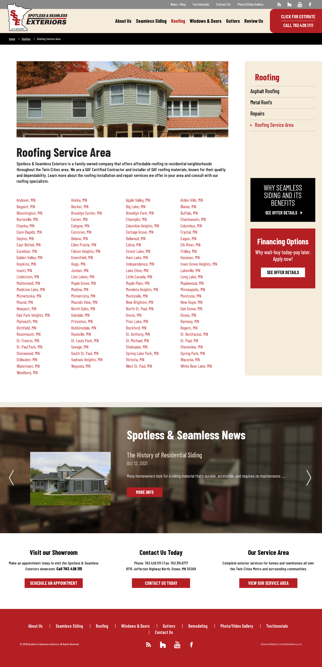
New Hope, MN (191, 302)
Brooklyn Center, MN (86, 213)
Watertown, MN (28, 366)
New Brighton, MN (139, 302)
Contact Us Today (161, 583)
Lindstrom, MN (28, 276)
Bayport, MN (26, 206)
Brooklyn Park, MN (140, 213)
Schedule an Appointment (53, 583)
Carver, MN (79, 219)
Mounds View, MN (84, 302)
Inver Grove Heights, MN (198, 263)
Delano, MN (79, 238)
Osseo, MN (188, 315)
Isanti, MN (24, 270)
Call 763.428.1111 (298, 25)
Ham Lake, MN (137, 257)
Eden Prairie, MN (83, 244)
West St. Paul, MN (139, 366)
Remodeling (198, 626)
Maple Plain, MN (138, 283)
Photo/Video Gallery (250, 4)
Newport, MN (26, 308)
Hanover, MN (190, 257)
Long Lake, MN (191, 276)
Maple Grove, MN (83, 283)
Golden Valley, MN (29, 257)
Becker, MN (80, 206)
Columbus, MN (191, 225)
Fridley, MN (188, 251)
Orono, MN (134, 315)
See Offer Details (283, 212)
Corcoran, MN (81, 232)
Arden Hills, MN (191, 200)
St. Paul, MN (189, 340)
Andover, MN (26, 200)
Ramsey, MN (189, 321)
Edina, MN (133, 244)
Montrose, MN (190, 295)
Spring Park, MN (192, 353)
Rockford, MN (136, 327)
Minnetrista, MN (83, 295)
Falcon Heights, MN (85, 251)
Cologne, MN (80, 225)
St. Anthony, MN (138, 334)
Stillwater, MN (27, 359)
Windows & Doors (206, 21)
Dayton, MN (25, 238)
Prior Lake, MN (137, 321)
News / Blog (178, 4)
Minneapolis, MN (192, 289)
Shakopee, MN (137, 346)
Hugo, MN (78, 263)
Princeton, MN (82, 321)
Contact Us (223, 4)
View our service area (268, 583)
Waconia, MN (190, 359)
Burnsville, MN (27, 219)
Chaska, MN (25, 225)
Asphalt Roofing (264, 91)
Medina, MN (80, 289)
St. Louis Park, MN (85, 340)
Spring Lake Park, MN (142, 353)
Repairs (257, 113)
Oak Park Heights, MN (33, 315)
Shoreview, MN (191, 346)
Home (12, 39)
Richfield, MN (26, 327)
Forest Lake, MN (138, 251)
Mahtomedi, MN (28, 283)
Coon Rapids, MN (29, 232)
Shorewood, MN (28, 353)
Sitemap (265, 644)
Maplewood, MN (192, 283)
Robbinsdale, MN (83, 327)
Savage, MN (80, 346)
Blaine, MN (188, 206)
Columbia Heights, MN (142, 225)
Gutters (233, 21)
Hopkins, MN (26, 263)
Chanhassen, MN (193, 219)
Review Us (253, 21)
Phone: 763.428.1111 (147, 562)
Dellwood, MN (136, 238)
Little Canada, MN (139, 276)
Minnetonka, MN (29, 295)
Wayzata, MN (81, 366)
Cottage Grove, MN (140, 232)
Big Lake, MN (136, 206)
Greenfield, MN (82, 257)
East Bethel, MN (29, 244)
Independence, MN (140, 263)
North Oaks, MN (83, 308)
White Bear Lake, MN (196, 366)
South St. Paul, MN (85, 353)
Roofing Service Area (274, 125)
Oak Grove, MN (191, 308)
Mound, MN (25, 302)
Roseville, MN (81, 334)
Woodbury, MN (27, 372)
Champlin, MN (136, 219)
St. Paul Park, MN (29, 346)
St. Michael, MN (137, 340)
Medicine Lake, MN (31, 289)
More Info (145, 492)
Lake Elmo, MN (137, 270)
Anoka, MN (79, 200)
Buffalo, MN (189, 213)
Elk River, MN (190, 244)
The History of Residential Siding (164, 455)
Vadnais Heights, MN (87, 359)
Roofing (178, 21)
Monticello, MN (137, 295)
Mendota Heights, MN (142, 289)
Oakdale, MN (80, 315)
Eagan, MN (188, 238)
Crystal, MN (188, 232)
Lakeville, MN (190, 270)
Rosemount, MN (29, 334)
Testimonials (200, 4)
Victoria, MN (135, 359)
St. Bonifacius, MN (194, 334)
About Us (123, 21)
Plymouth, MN (27, 321)
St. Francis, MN (28, 340)
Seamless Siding (151, 21)
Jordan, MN (80, 270)
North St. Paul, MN (140, 308)
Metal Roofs (261, 102)
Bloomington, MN (29, 213)
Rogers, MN (189, 327)
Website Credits (277, 644)
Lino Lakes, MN (82, 276)
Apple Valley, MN (138, 200)
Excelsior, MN (27, 251)
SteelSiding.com (294, 644)
